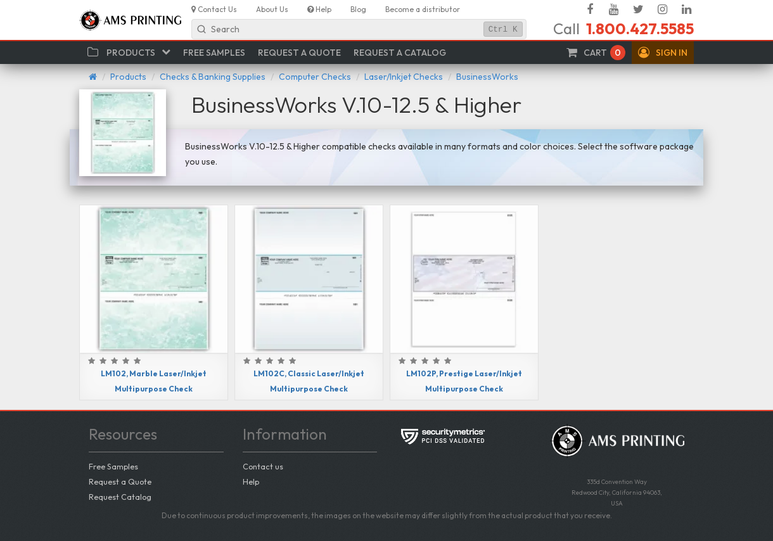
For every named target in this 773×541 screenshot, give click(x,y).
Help (251, 481)
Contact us (263, 466)
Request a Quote (120, 481)
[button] (663, 52)
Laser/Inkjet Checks (403, 76)
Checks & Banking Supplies (212, 76)
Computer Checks (315, 76)
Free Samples (113, 466)
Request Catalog (120, 497)
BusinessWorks (487, 76)
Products (128, 76)
